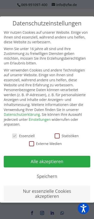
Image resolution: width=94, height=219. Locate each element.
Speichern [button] (47, 176)
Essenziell (23, 135)
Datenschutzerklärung (22, 114)
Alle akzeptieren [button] (47, 161)
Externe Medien (45, 143)
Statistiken (67, 135)
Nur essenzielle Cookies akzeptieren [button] (47, 193)
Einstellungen (40, 119)
